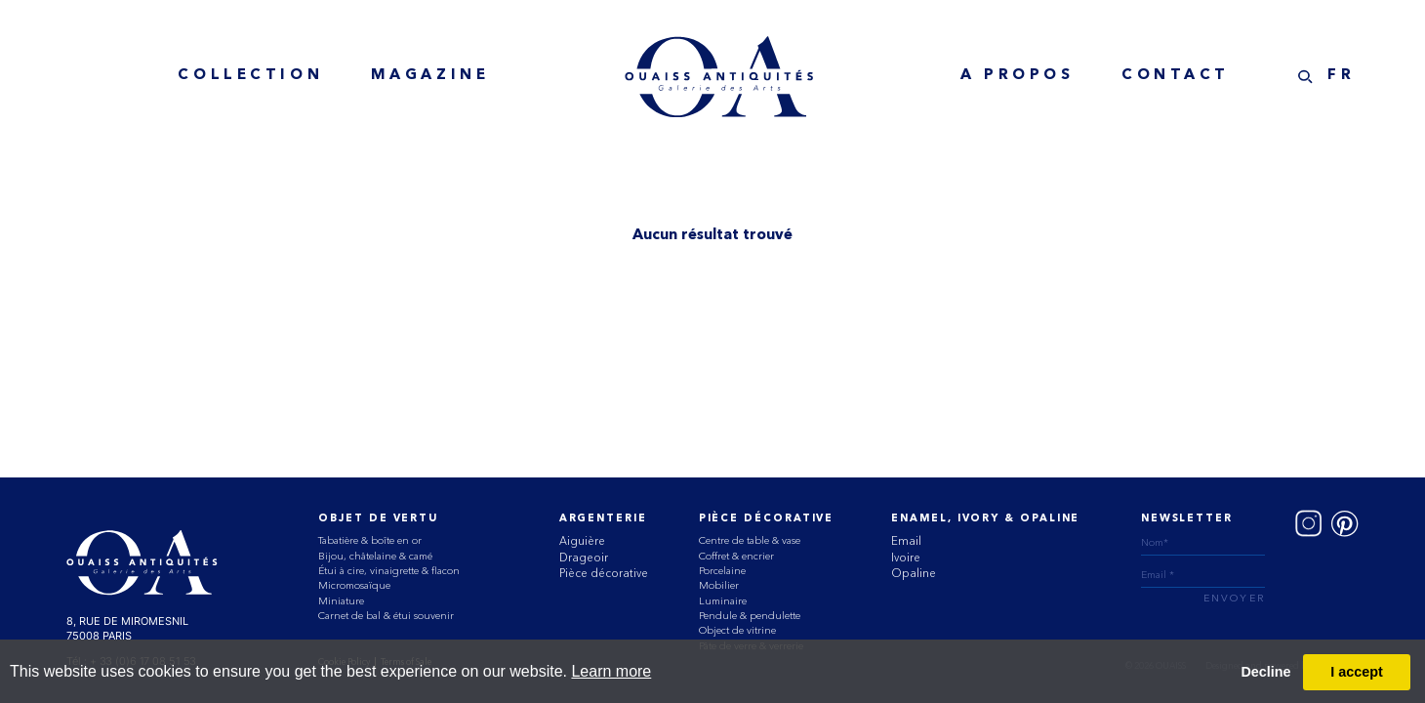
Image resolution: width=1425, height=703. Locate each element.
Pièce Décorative (767, 519)
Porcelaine (722, 570)
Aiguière (582, 541)
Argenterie (603, 519)
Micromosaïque (354, 585)
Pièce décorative (603, 573)
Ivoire (905, 557)
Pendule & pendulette (749, 615)
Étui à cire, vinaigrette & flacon (389, 570)
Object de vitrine (737, 630)
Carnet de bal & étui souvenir (386, 615)
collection (250, 75)
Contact (1175, 75)
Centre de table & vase (749, 540)
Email (906, 541)
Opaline (913, 573)
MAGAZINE (430, 75)
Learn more (611, 671)
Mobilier (719, 585)
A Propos (1017, 75)
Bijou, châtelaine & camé (375, 556)
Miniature (341, 601)
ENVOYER (1234, 599)
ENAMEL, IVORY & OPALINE (985, 519)
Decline (1265, 672)
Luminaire (723, 601)
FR (1341, 75)
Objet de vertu (378, 519)
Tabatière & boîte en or (370, 540)
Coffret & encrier (736, 556)
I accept (1356, 672)
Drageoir (583, 557)
